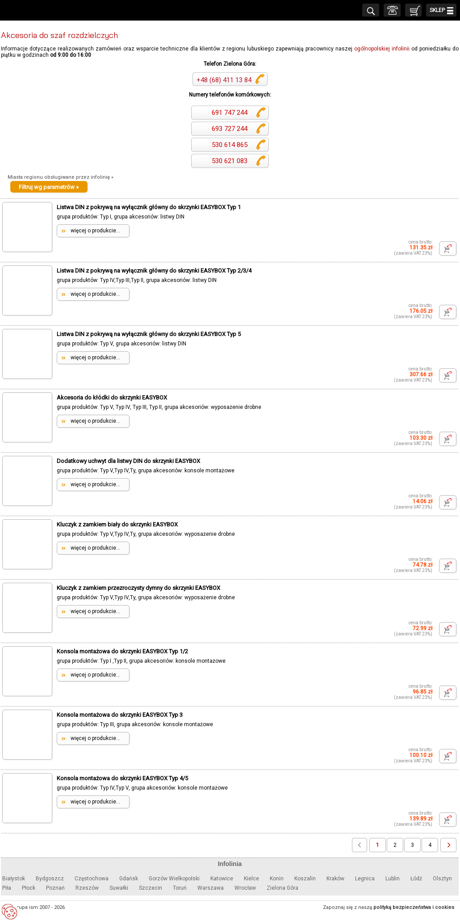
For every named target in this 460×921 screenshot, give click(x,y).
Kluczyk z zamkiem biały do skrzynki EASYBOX (117, 524)
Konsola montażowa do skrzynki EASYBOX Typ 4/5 (122, 778)
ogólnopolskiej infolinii (382, 49)
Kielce (251, 878)
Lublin (392, 878)
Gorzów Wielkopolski (174, 878)
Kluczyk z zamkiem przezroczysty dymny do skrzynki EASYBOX (138, 588)
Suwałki (118, 888)
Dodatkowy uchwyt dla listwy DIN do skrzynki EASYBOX (128, 461)
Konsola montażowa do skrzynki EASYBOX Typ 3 (120, 714)
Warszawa (210, 888)
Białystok (13, 878)
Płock (28, 888)
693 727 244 (228, 129)
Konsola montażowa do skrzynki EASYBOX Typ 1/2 (122, 651)
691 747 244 (228, 113)
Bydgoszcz (50, 878)
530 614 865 (228, 145)
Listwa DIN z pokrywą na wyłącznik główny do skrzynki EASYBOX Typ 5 (149, 334)
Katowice (221, 878)
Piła (6, 888)
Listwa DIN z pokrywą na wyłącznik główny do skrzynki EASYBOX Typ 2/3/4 (154, 270)
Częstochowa (92, 878)
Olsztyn (442, 878)
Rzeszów (87, 888)
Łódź (416, 878)
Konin (277, 878)
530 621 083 (228, 161)
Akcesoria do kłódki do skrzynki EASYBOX (112, 397)
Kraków (335, 878)
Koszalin (305, 878)
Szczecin (150, 888)
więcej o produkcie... (95, 230)
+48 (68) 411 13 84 (224, 80)
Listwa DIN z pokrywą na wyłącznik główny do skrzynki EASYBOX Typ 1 (149, 207)
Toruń (180, 888)
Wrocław (245, 888)
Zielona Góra (282, 888)
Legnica (365, 878)
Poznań (55, 888)
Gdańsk (128, 878)
